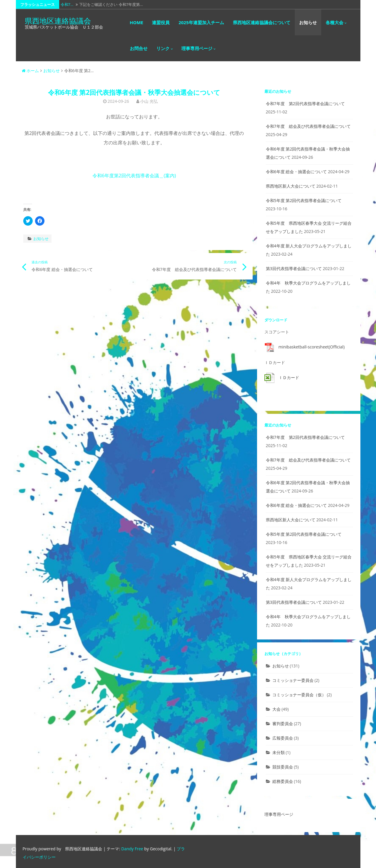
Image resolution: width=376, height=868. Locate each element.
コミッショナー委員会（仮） (299, 694)
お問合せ (139, 48)
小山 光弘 (149, 101)
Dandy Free (132, 849)
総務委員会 (282, 781)
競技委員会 (282, 767)
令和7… (67, 4)
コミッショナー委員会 (293, 680)
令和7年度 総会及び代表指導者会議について (308, 126)
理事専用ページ (196, 48)
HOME (136, 22)
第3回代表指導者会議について (294, 268)
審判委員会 (282, 723)
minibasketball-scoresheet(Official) (312, 347)
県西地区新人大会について (290, 186)
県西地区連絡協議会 (58, 21)
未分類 (278, 752)
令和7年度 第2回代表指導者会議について (305, 103)
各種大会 (334, 22)
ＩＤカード (289, 377)
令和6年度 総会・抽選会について (296, 171)
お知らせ (308, 22)
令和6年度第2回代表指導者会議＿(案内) (134, 175)
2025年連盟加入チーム (201, 22)
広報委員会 (282, 738)
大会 (276, 709)
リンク (163, 48)
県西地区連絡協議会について (261, 22)
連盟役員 (161, 22)
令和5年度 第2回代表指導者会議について (304, 200)
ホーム (30, 70)
